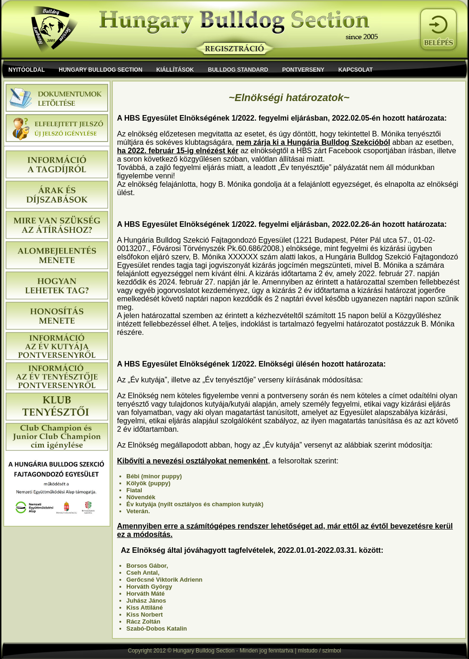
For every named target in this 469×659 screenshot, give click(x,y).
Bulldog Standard (238, 70)
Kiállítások (175, 70)
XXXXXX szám (253, 257)
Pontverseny (303, 70)
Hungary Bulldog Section (100, 70)
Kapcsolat (355, 70)
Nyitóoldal (26, 70)
